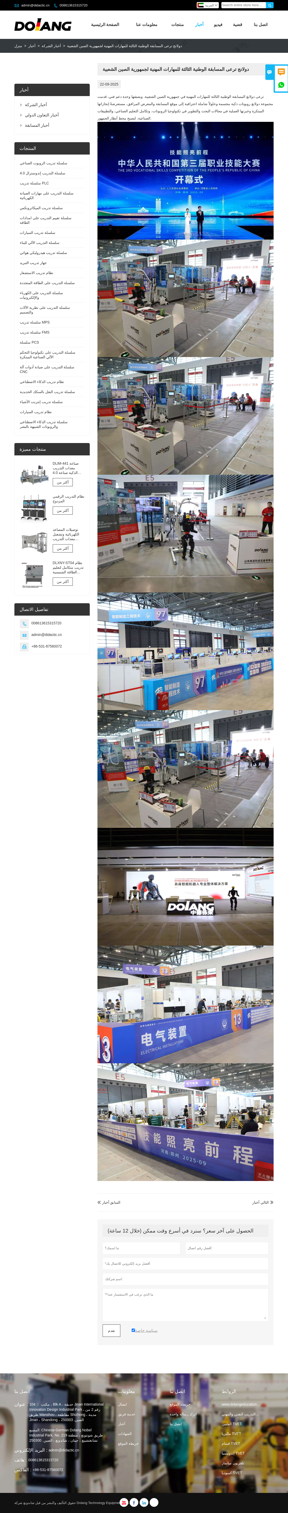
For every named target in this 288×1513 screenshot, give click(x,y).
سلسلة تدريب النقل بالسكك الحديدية (47, 392)
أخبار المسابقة (37, 125)
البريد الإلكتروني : (30, 1450)
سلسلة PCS (29, 342)
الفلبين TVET (232, 1424)
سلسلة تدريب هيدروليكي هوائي (43, 253)
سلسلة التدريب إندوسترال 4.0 (42, 173)
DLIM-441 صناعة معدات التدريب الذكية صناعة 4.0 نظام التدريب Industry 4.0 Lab (66, 468)
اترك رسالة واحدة (183, 1414)
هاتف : (20, 1460)
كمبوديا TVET (232, 1473)
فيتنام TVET (231, 1443)
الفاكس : (22, 1469)
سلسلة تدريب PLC (34, 183)
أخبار (199, 24)
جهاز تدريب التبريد (33, 263)
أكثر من (63, 482)
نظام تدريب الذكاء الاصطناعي (42, 382)
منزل (18, 46)
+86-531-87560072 (46, 646)
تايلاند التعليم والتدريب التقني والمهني (249, 1414)
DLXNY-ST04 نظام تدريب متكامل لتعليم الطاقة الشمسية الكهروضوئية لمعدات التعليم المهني (68, 567)
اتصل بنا (260, 24)
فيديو (218, 24)
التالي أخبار (260, 1202)
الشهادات (125, 1434)
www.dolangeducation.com (243, 1404)
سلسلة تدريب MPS (35, 322)
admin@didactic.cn (35, 5)
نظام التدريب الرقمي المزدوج (68, 498)
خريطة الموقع (128, 1443)
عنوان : (21, 1404)
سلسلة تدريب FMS (34, 332)
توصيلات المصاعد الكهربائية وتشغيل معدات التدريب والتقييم (66, 534)
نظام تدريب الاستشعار (36, 273)
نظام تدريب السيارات (36, 412)
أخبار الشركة (51, 46)
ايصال (122, 1404)
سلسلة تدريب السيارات (37, 233)
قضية (237, 24)
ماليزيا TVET (231, 1434)
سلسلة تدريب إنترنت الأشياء (41, 402)
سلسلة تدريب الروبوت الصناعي (43, 163)
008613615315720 (73, 5)
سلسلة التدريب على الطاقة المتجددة (47, 283)
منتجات (177, 24)
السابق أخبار (109, 1202)
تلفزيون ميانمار (233, 1463)
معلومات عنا (146, 24)
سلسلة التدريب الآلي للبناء (39, 243)
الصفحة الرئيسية (105, 24)
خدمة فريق (126, 1414)
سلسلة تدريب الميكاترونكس (41, 208)
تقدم (111, 1331)
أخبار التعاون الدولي (42, 115)
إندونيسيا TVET (233, 1453)
